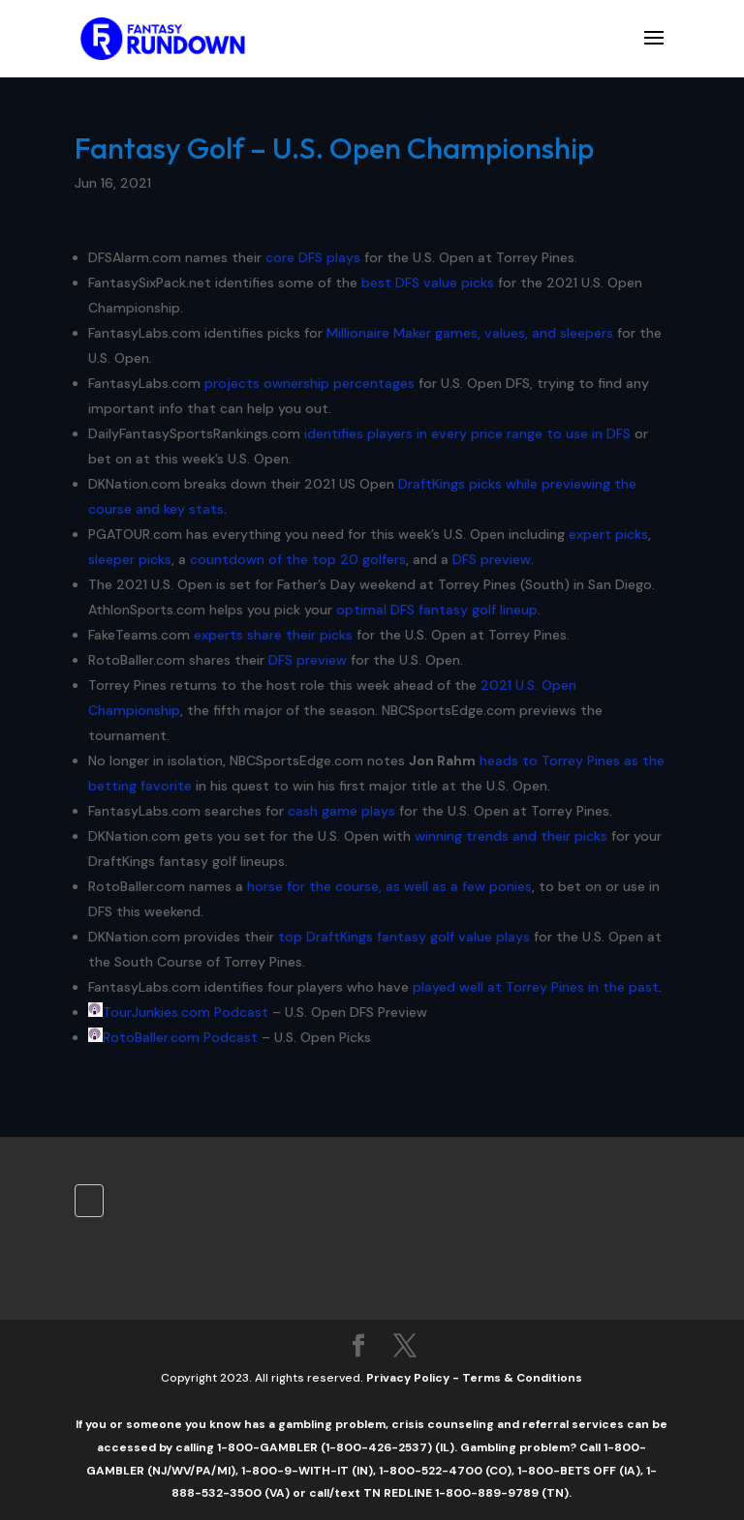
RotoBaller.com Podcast (180, 1037)
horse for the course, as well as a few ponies (389, 886)
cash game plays (341, 811)
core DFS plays (312, 257)
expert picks (608, 534)
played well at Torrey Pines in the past (536, 987)
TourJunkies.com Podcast (185, 1012)
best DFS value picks (427, 282)
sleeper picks (129, 559)
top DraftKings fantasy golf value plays (404, 936)
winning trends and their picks (511, 836)
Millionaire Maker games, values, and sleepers (469, 333)
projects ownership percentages (309, 383)
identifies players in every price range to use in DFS (467, 433)
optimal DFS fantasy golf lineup (437, 609)
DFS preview (491, 559)
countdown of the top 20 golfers (298, 559)
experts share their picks (273, 634)
